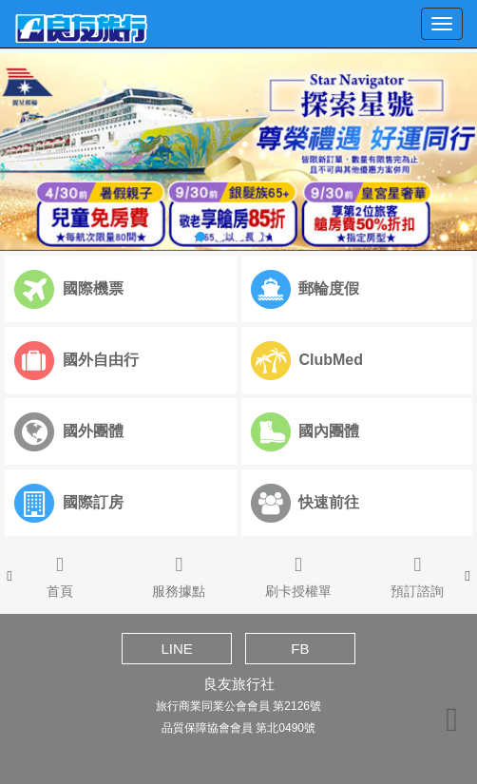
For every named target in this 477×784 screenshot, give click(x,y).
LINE (176, 649)
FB (300, 649)
